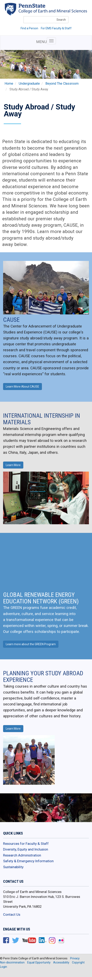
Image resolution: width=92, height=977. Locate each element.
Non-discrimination (12, 962)
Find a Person (29, 28)
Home (9, 83)
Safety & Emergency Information (28, 861)
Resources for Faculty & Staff (26, 844)
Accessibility (61, 962)
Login (3, 966)
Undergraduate (29, 83)
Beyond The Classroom (62, 83)
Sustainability (13, 867)
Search (61, 19)
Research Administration (22, 855)
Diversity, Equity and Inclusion (25, 849)
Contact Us (11, 914)
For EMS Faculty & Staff (56, 28)
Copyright (78, 962)
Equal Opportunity (39, 962)
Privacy (75, 958)
